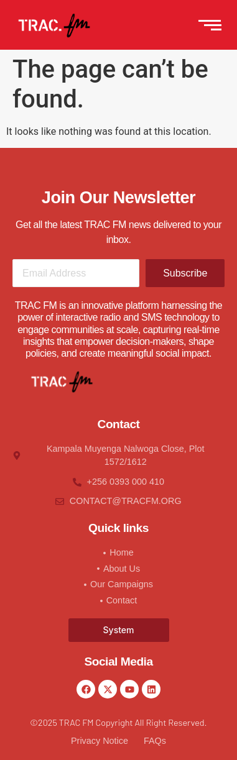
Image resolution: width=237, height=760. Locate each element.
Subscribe (185, 273)
